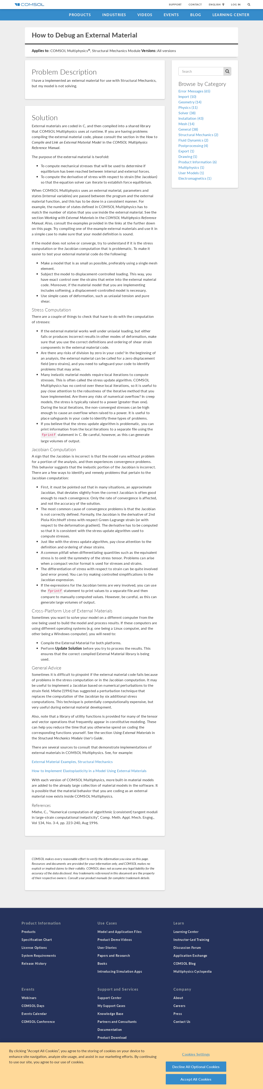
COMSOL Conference (38, 1021)
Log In (236, 4)
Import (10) (187, 96)
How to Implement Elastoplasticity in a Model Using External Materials (89, 770)
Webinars (29, 997)
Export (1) (186, 151)
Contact (195, 4)
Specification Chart (37, 939)
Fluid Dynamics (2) (193, 140)
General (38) (188, 129)
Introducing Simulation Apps (119, 971)
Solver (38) (187, 112)
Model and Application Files (119, 931)
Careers (179, 1005)
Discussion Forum (187, 947)
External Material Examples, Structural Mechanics (72, 761)
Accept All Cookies (196, 1079)
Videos (145, 14)
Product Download (112, 1037)
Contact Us (181, 1021)
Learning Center (230, 14)
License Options (34, 947)
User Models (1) (191, 172)
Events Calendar (34, 1013)
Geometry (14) (190, 101)
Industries (114, 14)
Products (80, 14)
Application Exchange (190, 955)
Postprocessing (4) (193, 145)
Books (102, 963)
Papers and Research (113, 955)
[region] (131, 1065)
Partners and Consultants (117, 1021)
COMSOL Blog (184, 963)
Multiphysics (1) (191, 167)
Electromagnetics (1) (194, 178)
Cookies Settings (196, 1054)
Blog (195, 14)
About (178, 997)
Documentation (109, 1029)
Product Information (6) (197, 161)
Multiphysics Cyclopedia (192, 971)
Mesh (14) (186, 123)
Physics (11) (188, 107)
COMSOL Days (33, 1005)
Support (175, 4)
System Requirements (39, 955)
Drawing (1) (187, 156)
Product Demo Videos (114, 939)
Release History (34, 963)
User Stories (107, 947)
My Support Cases (111, 1005)
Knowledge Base (110, 1013)
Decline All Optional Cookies (196, 1066)
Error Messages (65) (194, 91)
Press (177, 1013)
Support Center (109, 997)
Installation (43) (191, 118)
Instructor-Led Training (191, 939)
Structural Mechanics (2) (198, 134)
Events (171, 14)
